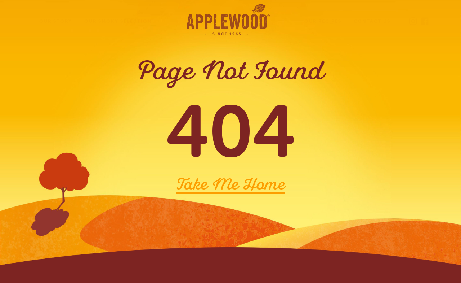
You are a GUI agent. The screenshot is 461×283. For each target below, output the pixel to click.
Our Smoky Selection (118, 21)
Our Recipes (322, 21)
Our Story (55, 21)
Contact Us (372, 21)
